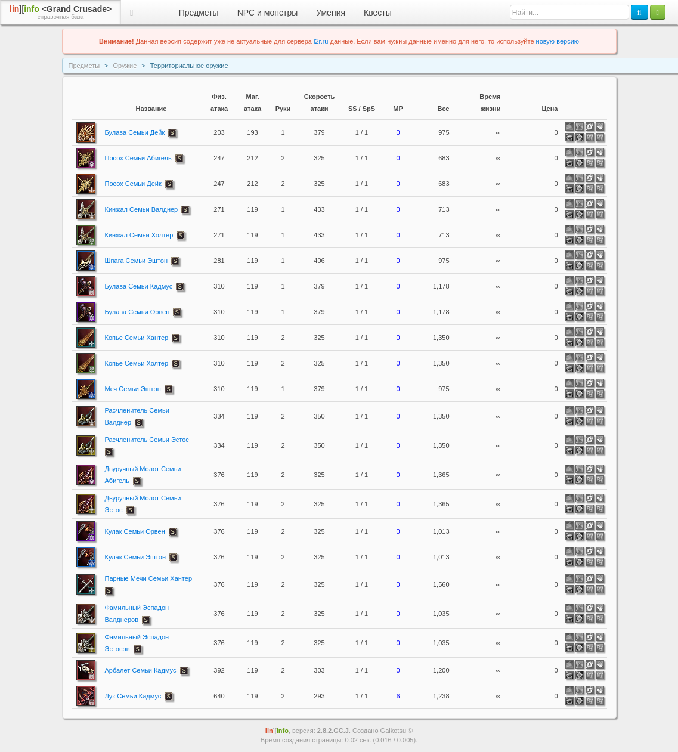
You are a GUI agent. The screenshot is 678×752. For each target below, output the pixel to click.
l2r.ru (321, 41)
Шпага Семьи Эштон (136, 260)
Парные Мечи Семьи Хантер (149, 578)
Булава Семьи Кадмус (139, 286)
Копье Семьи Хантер (137, 337)
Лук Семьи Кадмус (133, 696)
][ (61, 12)
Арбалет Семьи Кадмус (141, 670)
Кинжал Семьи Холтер (139, 235)
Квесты (378, 12)
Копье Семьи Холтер (137, 363)
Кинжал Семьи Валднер (141, 209)
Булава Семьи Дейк (135, 132)
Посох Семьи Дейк (133, 183)
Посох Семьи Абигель (138, 158)
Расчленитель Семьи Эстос (147, 439)
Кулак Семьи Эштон (135, 557)
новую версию (557, 41)
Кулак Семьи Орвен (135, 531)
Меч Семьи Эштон (133, 388)
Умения (330, 12)
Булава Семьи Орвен (137, 311)
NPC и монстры (267, 12)
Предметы (199, 12)
